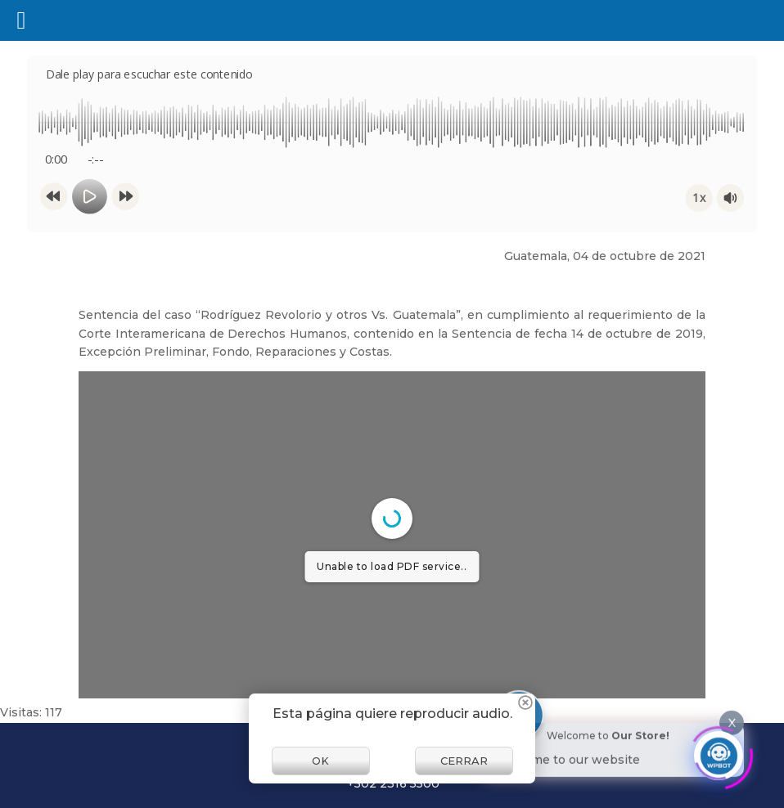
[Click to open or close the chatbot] (718, 749)
